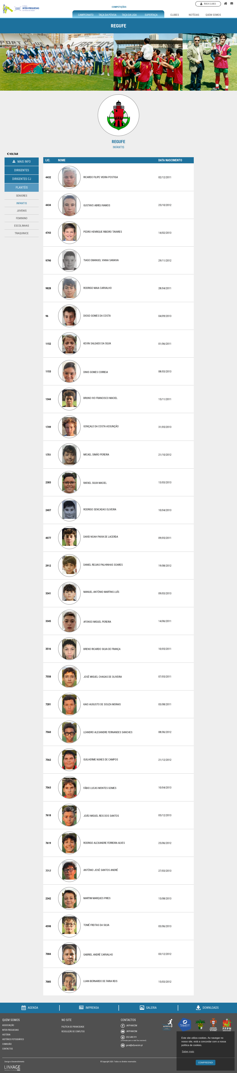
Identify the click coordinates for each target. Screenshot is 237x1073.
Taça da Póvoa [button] (107, 14)
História (6, 1034)
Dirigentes (21, 170)
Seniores (21, 195)
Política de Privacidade (73, 1027)
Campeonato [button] (86, 14)
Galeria (148, 1007)
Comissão (7, 1044)
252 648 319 (128, 1037)
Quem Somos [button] (213, 14)
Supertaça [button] (151, 14)
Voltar (12, 154)
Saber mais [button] (188, 1051)
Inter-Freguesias (10, 1030)
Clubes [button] (174, 14)
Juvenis (22, 210)
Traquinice (22, 233)
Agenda (29, 1007)
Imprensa (89, 1007)
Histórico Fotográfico (13, 1039)
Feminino (21, 218)
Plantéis (22, 187)
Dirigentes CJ (21, 179)
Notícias (194, 14)
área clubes (208, 4)
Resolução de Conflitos (73, 1031)
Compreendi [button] (205, 1062)
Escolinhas (21, 225)
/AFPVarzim (129, 1025)
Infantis (21, 203)
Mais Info (22, 161)
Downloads (207, 1007)
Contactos (7, 1049)
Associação (8, 1025)
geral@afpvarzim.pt (132, 1045)
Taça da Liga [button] (129, 14)
